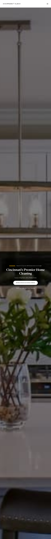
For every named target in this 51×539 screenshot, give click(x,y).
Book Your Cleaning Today (25, 282)
